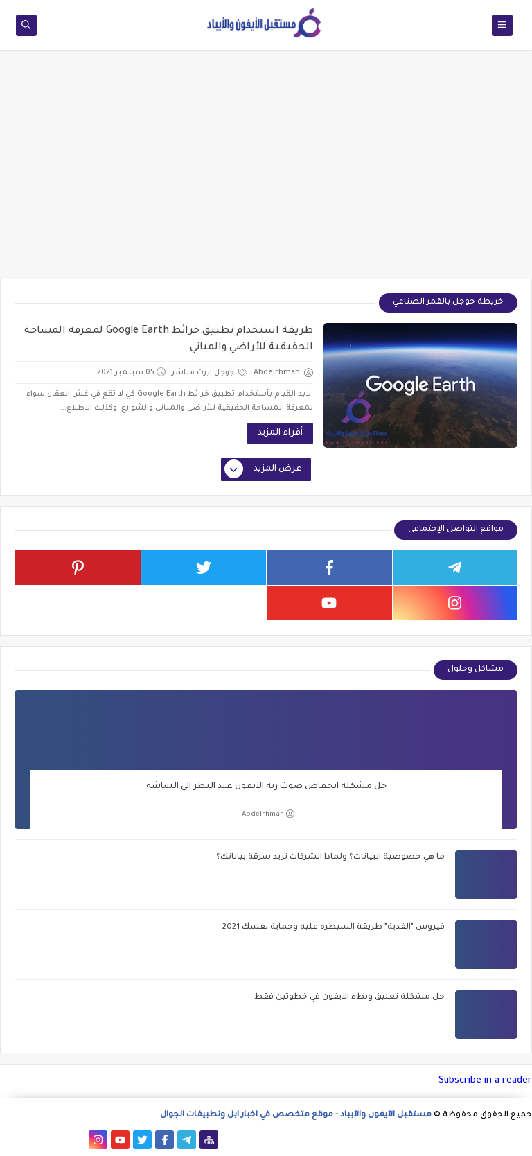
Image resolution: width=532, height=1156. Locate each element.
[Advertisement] (266, 171)
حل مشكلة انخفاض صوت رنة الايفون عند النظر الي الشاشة (266, 786)
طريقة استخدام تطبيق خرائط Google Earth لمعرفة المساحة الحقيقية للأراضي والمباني (168, 339)
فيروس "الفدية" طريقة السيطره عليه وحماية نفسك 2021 (333, 927)
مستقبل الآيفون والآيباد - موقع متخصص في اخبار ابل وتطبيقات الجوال (296, 1115)
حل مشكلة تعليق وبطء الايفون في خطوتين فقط (349, 997)
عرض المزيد (264, 470)
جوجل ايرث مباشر (209, 373)
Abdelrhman (268, 813)
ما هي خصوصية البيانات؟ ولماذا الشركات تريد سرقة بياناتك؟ (330, 857)
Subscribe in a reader (485, 1081)
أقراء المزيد (280, 433)
